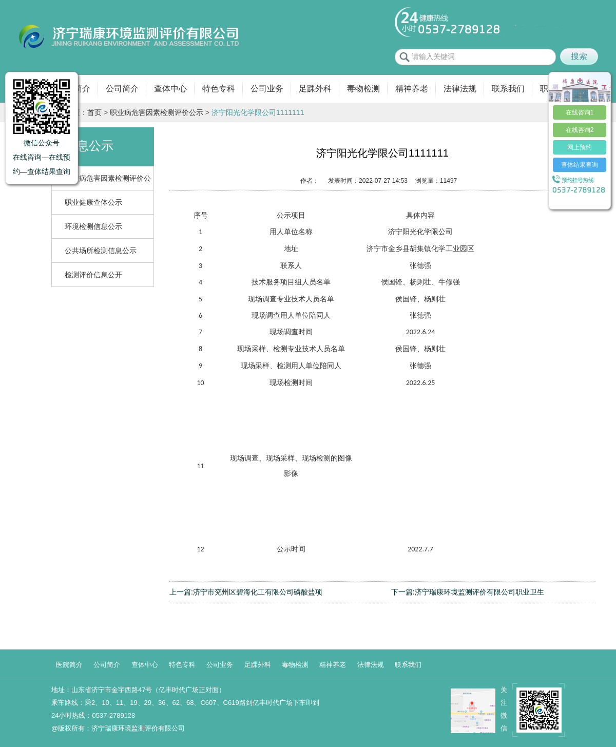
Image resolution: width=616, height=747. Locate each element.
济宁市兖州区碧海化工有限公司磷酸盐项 (257, 592)
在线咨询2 (580, 129)
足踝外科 (315, 88)
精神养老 (411, 88)
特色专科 (218, 88)
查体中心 (170, 88)
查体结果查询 (579, 164)
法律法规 (460, 88)
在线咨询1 (580, 112)
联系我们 (508, 88)
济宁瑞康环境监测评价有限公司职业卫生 (479, 592)
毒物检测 (363, 88)
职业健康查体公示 (93, 202)
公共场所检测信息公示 (101, 250)
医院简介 (69, 664)
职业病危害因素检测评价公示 (156, 112)
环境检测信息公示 (93, 226)
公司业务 (267, 88)
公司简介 (122, 88)
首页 (94, 112)
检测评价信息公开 (93, 275)
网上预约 (579, 147)
